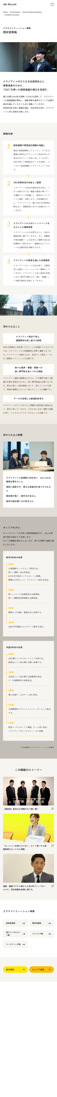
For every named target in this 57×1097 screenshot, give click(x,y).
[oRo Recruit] (9, 4)
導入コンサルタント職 (16, 933)
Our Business (15, 12)
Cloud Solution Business (32, 12)
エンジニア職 (43, 933)
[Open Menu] (52, 4)
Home (5, 12)
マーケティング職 (16, 944)
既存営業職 (43, 923)
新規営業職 (16, 923)
